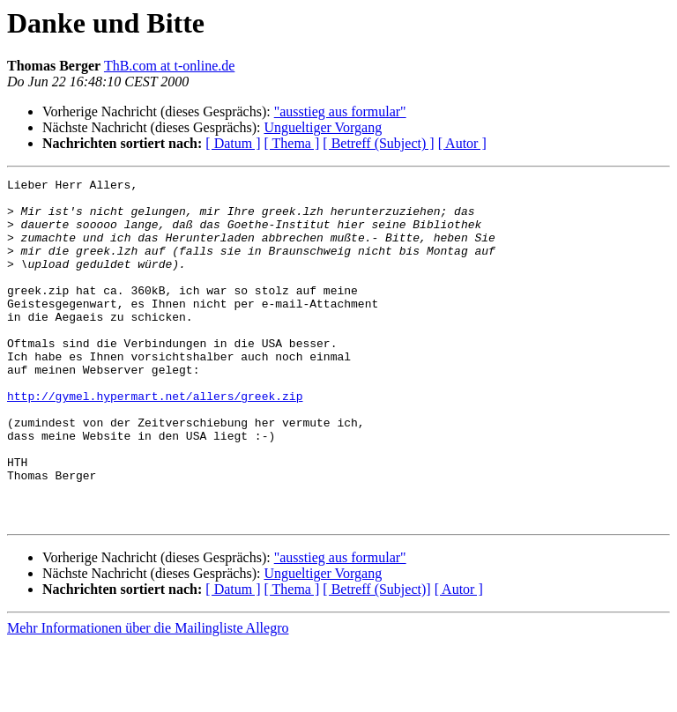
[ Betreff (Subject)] (376, 657)
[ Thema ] (292, 143)
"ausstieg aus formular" (340, 111)
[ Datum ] (232, 143)
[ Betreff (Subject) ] (378, 143)
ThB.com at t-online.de (169, 65)
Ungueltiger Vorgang (323, 127)
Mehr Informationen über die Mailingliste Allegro (147, 696)
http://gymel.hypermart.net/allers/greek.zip (154, 441)
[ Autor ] (462, 143)
